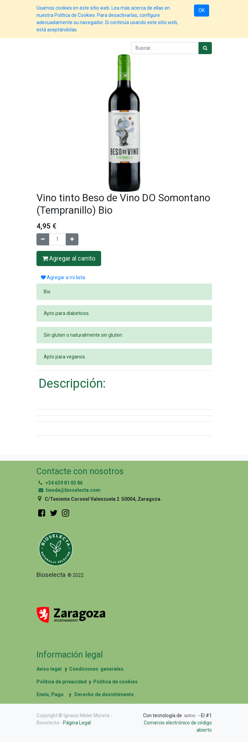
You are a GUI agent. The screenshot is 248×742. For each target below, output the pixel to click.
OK (201, 10)
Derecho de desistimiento (104, 694)
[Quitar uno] (42, 239)
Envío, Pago (50, 694)
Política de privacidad (61, 681)
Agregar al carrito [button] (68, 258)
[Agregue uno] (72, 239)
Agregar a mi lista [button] (63, 277)
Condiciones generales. (97, 669)
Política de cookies (115, 681)
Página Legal (77, 722)
